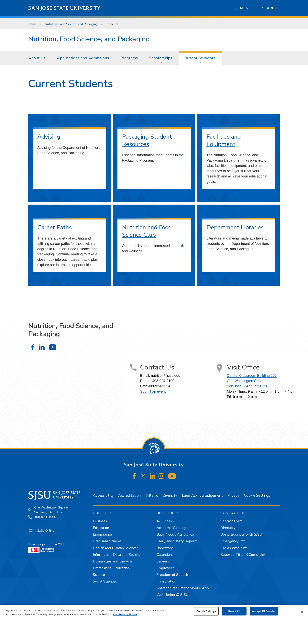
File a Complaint (233, 548)
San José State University (64, 8)
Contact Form (231, 521)
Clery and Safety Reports (177, 541)
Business (100, 521)
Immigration (166, 581)
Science (99, 574)
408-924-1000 (45, 517)
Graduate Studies (107, 541)
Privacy (233, 495)
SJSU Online (45, 531)
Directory (228, 527)
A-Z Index (164, 521)
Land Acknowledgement (202, 495)
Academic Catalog (171, 527)
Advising (48, 137)
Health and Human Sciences (115, 548)
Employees (165, 568)
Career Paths (54, 227)
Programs (129, 58)
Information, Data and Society (116, 554)
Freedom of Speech (172, 574)
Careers (163, 561)
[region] (154, 612)
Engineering (102, 534)
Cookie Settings (257, 495)
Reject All (234, 611)
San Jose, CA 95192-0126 (247, 386)
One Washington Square (246, 381)
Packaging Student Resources (147, 140)
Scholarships (160, 58)
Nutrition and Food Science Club (147, 231)
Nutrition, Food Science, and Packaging (71, 24)
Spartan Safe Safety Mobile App (183, 588)
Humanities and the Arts (113, 561)
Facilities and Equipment (223, 140)
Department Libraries (235, 227)
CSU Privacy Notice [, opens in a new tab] (125, 614)
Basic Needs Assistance (175, 534)
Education (101, 527)
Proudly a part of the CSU (46, 547)
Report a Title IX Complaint (243, 554)
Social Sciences (105, 581)
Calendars (165, 554)
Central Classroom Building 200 (252, 376)
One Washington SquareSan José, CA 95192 (51, 509)
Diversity (169, 495)
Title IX (151, 495)
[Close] (301, 612)
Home (32, 24)
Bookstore (165, 548)
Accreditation (129, 495)
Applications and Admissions (83, 58)
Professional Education (111, 568)
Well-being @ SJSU (173, 594)
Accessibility (103, 495)
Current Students (199, 58)
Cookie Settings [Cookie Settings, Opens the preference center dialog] (206, 611)
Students (111, 24)
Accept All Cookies (264, 611)
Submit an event (153, 391)
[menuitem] (38, 58)
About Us (37, 58)
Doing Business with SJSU (241, 534)
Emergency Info (233, 541)
